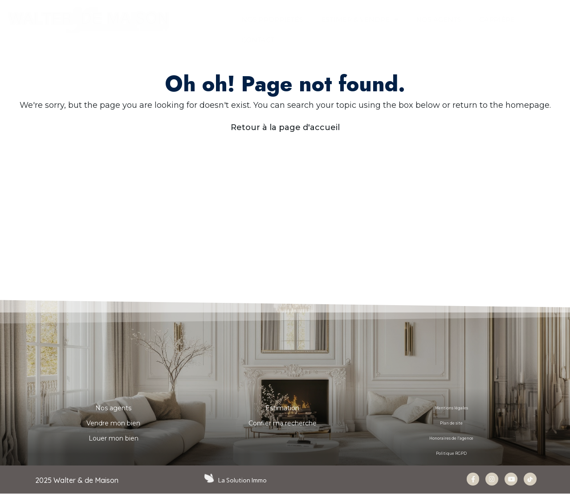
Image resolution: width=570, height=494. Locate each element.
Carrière (497, 19)
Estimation (282, 408)
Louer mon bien (113, 438)
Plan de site (451, 423)
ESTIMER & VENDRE (359, 20)
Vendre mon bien (113, 423)
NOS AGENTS (438, 19)
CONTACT (258, 40)
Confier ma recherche (282, 423)
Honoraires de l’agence (451, 438)
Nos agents (113, 408)
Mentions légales (451, 408)
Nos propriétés (272, 19)
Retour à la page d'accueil (285, 127)
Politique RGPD (451, 453)
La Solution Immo (243, 480)
